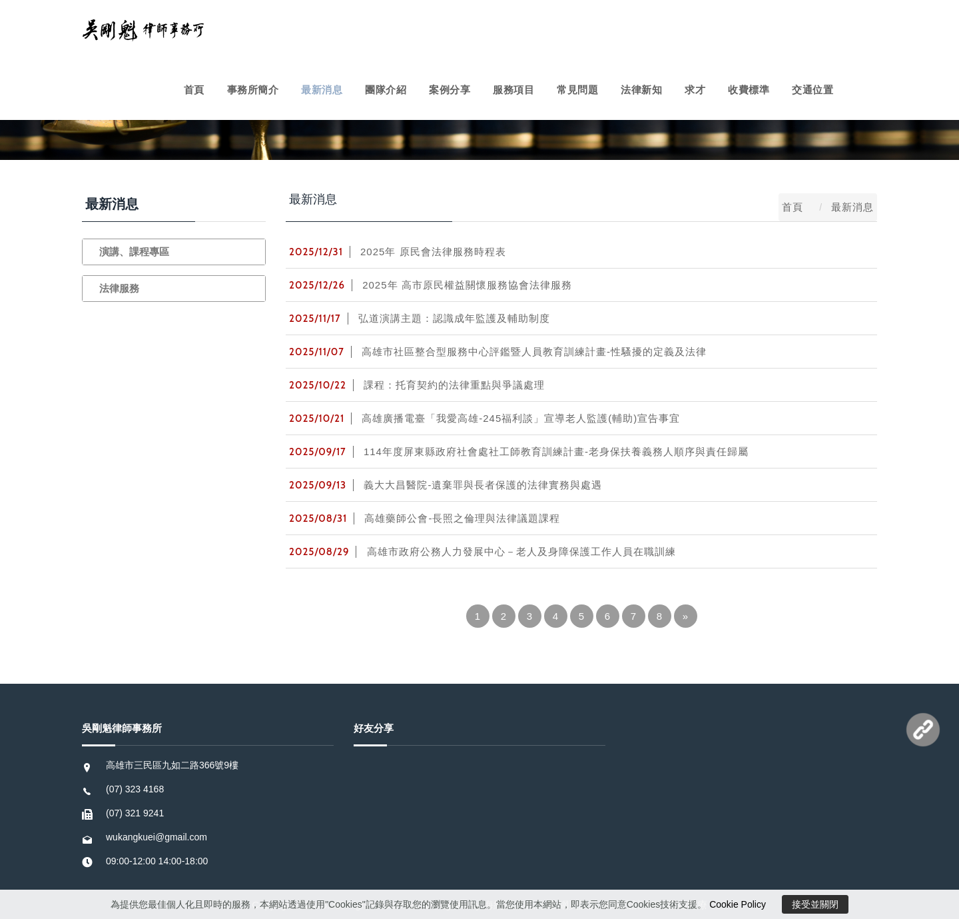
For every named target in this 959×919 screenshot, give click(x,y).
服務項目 (513, 89)
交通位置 (812, 89)
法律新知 (641, 89)
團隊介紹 (385, 89)
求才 (695, 89)
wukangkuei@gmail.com (156, 837)
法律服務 (119, 288)
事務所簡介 (253, 89)
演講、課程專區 (134, 251)
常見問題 (577, 89)
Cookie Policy (737, 904)
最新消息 (321, 89)
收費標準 (748, 89)
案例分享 (449, 89)
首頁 (194, 89)
